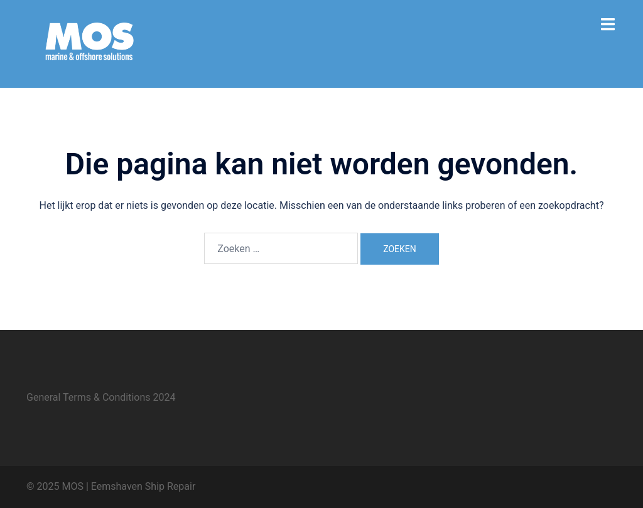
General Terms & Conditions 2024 (101, 397)
